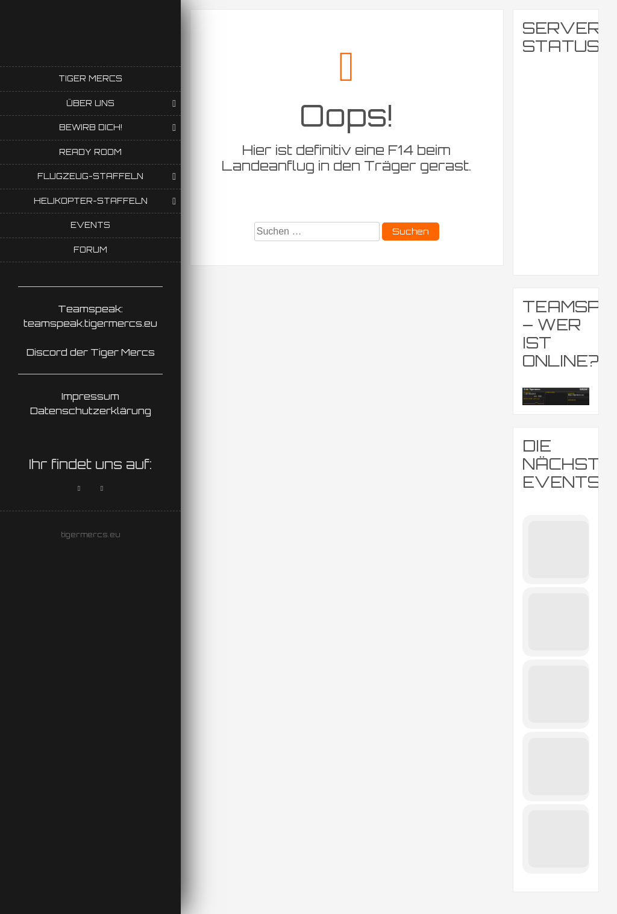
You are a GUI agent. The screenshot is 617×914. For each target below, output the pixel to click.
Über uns (90, 103)
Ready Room (90, 152)
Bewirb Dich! (90, 127)
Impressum (90, 396)
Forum (90, 249)
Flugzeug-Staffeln (90, 176)
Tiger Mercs (90, 78)
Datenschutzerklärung (90, 411)
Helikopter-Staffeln (91, 201)
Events (90, 225)
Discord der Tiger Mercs (91, 352)
